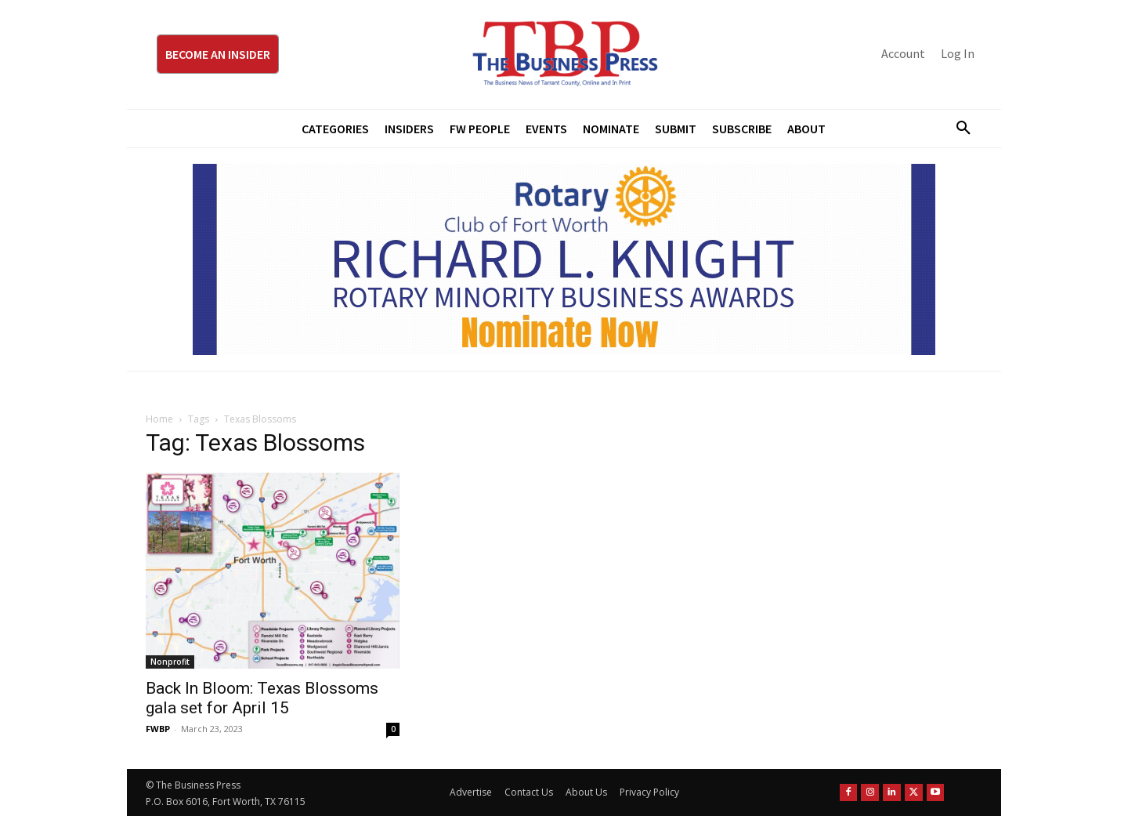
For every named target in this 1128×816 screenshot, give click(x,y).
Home (159, 419)
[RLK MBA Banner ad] (564, 259)
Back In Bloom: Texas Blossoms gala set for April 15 (262, 698)
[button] (957, 128)
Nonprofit (170, 661)
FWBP (158, 728)
